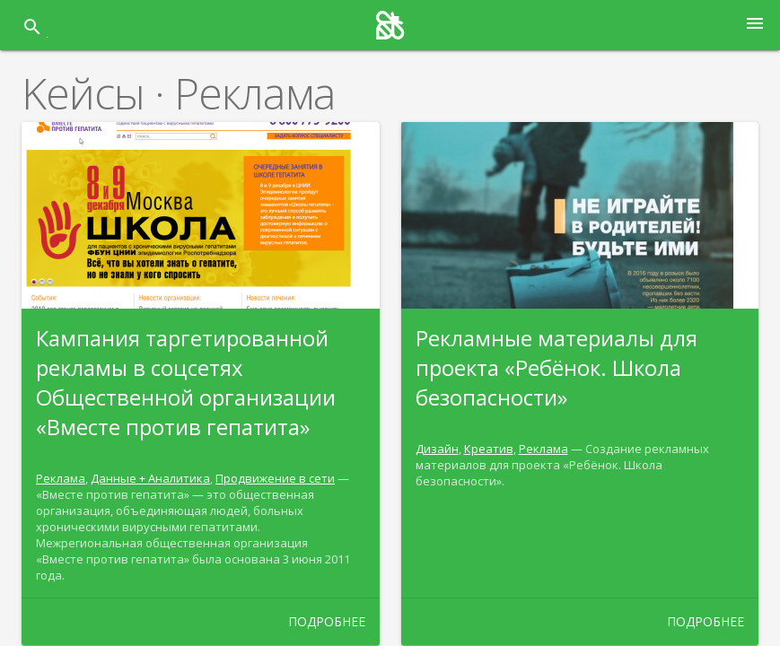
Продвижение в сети (275, 478)
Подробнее (326, 621)
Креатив (488, 449)
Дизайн (437, 449)
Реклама (60, 478)
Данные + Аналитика (150, 478)
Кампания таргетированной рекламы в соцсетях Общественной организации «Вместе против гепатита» (186, 382)
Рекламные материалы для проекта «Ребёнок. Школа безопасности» (556, 367)
